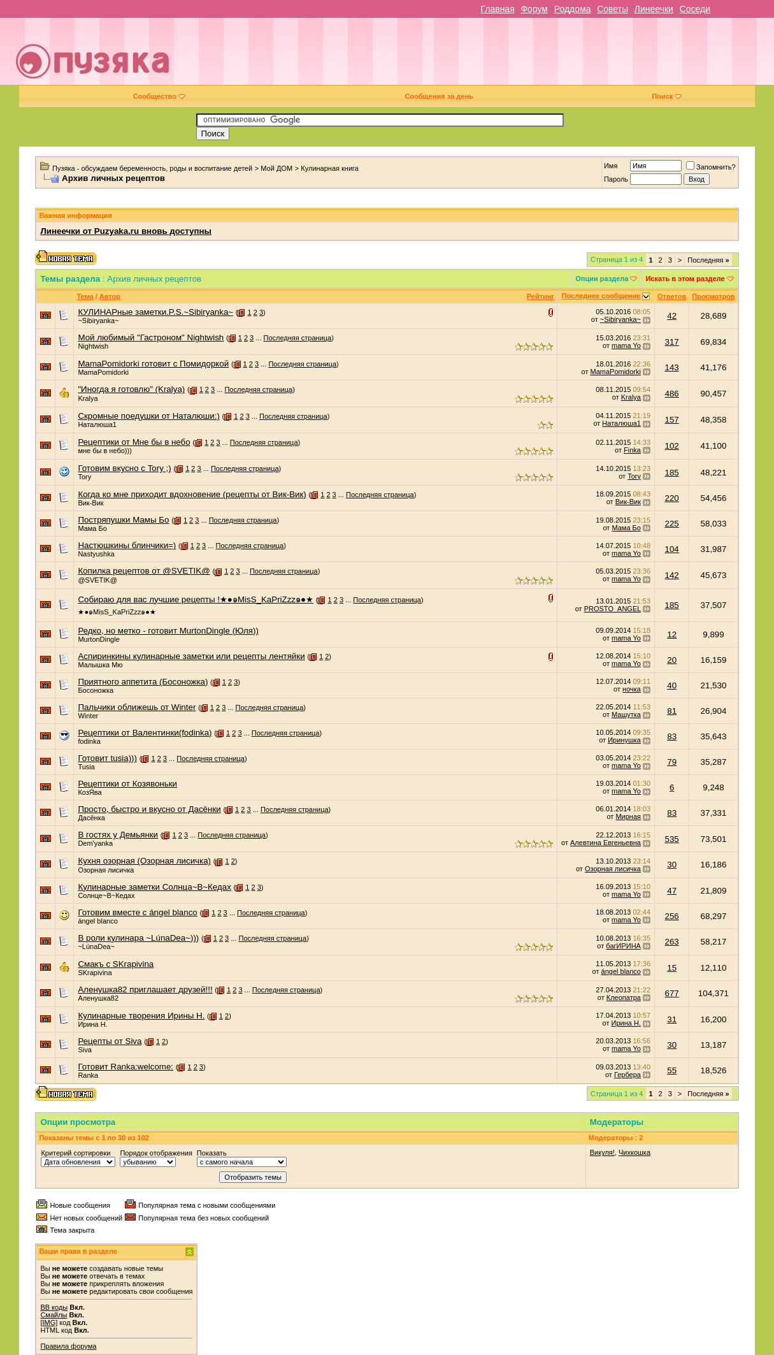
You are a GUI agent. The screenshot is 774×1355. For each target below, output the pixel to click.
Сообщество (159, 96)
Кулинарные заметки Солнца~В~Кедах (154, 887)
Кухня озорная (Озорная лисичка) (144, 861)
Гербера (627, 1074)
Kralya (87, 398)
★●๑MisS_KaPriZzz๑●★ (116, 612)
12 (672, 634)
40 (672, 685)
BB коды (54, 1307)
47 (672, 890)
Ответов (671, 296)
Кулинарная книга (330, 168)
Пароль (616, 179)
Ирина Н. (92, 1024)
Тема (84, 296)
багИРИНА (623, 946)
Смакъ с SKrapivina (116, 964)
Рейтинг (540, 296)
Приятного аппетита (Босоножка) (143, 681)
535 (672, 839)
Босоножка (95, 690)
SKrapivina (94, 972)
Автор (109, 296)
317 (672, 342)
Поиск (667, 96)
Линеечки (653, 9)
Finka (632, 450)
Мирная (628, 816)
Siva (84, 1050)
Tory (84, 477)
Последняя (708, 260)
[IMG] (48, 1322)
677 (672, 993)
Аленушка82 (98, 998)
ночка (631, 689)
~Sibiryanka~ (98, 320)
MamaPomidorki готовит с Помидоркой (153, 363)
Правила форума (68, 1346)
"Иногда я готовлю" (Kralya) (131, 389)
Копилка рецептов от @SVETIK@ (144, 571)
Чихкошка (634, 1152)
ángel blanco (97, 921)
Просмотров (713, 296)
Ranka (88, 1075)
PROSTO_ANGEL (612, 608)
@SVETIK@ (97, 580)
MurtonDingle (98, 639)
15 (672, 968)
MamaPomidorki (103, 372)
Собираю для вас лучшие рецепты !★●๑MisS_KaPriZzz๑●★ (195, 599)
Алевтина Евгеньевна (605, 842)
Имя (610, 166)
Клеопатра (623, 997)
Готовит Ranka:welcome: (125, 1066)
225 (672, 523)
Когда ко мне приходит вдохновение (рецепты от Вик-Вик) (192, 494)
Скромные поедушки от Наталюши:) (148, 416)
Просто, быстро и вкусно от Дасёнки (149, 809)
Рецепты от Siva (109, 1041)
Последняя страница (298, 338)
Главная (497, 9)
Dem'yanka (95, 843)
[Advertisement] (477, 56)
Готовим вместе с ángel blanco (137, 912)
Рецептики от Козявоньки (127, 783)
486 (672, 393)
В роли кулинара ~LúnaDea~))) (138, 938)
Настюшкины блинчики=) (127, 545)
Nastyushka (96, 554)
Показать (212, 1153)
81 (672, 711)
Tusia (86, 767)
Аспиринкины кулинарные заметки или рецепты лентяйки (191, 656)
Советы (612, 9)
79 (672, 762)
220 (672, 498)
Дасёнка (91, 818)
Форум (534, 9)
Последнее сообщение (601, 296)
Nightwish (93, 346)
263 (672, 941)
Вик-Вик (90, 503)
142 (672, 575)
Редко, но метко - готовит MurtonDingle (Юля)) (168, 630)
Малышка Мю (100, 665)
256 (672, 916)
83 (672, 736)
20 (672, 660)
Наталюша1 (97, 424)
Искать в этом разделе (684, 278)
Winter (88, 716)
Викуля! (602, 1152)
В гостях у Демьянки (118, 834)
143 (672, 367)
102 (672, 446)
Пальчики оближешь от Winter (137, 707)
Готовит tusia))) (107, 758)
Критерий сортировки (75, 1153)
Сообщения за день (439, 96)
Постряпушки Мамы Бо (123, 520)
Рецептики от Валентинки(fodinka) (144, 732)
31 (672, 1019)
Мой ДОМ (276, 168)
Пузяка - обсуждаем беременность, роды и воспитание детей (152, 168)
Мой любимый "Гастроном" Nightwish (151, 337)
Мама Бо (92, 528)
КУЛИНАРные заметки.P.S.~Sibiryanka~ (155, 312)
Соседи (695, 9)
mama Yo (626, 345)
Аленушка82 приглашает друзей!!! (145, 989)
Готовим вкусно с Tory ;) (124, 468)
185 (672, 472)
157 (672, 419)
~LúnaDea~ (96, 946)
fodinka (89, 741)
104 (672, 549)
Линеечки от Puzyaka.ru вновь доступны (125, 231)
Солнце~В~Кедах (106, 895)
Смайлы (53, 1315)
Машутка (626, 714)
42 (672, 316)
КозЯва (89, 792)
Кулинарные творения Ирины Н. (141, 1015)
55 (672, 1070)
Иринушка (624, 740)
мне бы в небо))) (104, 450)
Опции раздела (601, 278)
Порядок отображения (156, 1153)
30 (672, 864)
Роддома (572, 9)
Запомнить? (711, 167)
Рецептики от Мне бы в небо (134, 442)
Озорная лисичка (106, 870)
